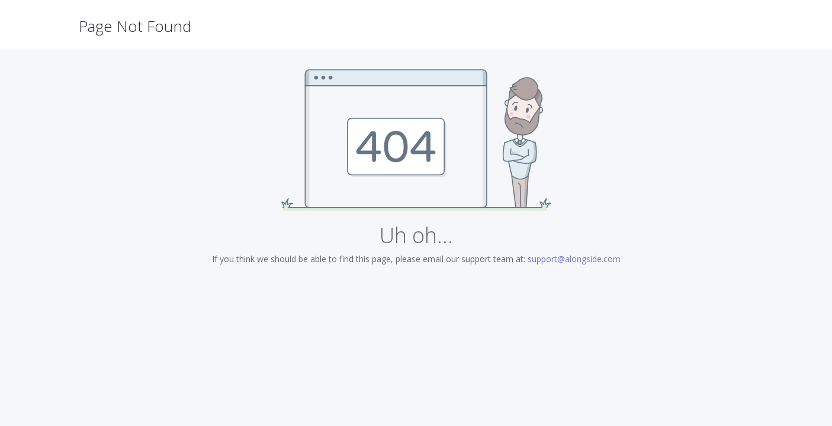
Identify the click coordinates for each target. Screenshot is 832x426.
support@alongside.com (574, 258)
